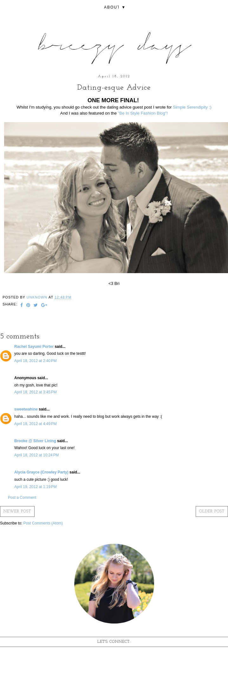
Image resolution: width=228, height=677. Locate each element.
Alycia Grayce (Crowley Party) (41, 472)
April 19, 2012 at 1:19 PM (35, 487)
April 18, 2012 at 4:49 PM (35, 424)
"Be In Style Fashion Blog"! (143, 113)
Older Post (212, 511)
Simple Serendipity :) (192, 107)
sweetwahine (26, 409)
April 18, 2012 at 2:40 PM (35, 361)
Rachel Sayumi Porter (34, 346)
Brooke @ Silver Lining (35, 441)
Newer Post (17, 511)
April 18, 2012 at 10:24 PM (36, 455)
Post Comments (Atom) (43, 523)
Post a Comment (22, 497)
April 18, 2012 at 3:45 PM (35, 392)
